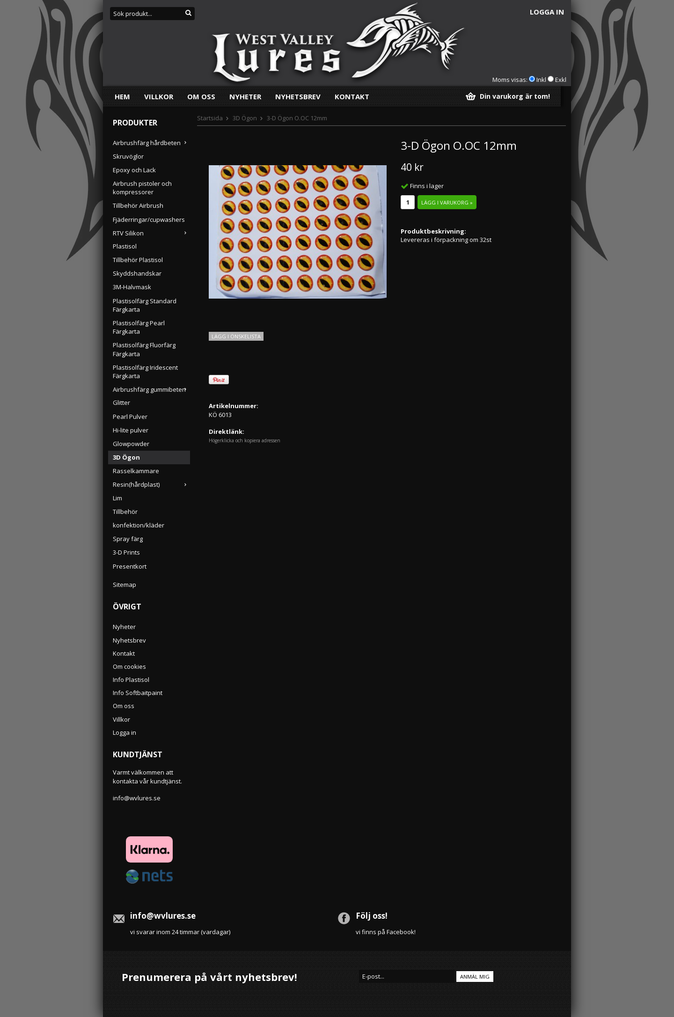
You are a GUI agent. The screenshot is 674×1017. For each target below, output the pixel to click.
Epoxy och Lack (134, 170)
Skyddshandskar (137, 273)
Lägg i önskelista (236, 336)
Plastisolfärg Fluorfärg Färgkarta (144, 349)
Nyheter (245, 96)
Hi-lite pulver (130, 430)
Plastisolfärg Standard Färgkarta (144, 305)
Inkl (541, 79)
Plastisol (125, 246)
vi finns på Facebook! (386, 932)
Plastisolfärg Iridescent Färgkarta (145, 371)
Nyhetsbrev (298, 96)
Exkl (560, 79)
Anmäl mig (475, 976)
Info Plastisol (131, 679)
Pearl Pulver (130, 416)
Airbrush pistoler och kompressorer (142, 187)
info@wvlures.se (137, 798)
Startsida (210, 118)
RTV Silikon (151, 233)
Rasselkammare (136, 471)
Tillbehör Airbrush (138, 205)
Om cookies (129, 666)
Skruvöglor (128, 156)
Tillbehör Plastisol (138, 260)
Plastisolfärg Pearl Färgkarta (139, 327)
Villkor (158, 96)
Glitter (121, 402)
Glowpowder (131, 443)
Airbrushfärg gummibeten (151, 389)
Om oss (201, 96)
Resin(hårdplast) (151, 484)
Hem (122, 96)
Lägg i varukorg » (447, 202)
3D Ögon (126, 457)
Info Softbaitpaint (137, 692)
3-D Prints (126, 552)
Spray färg (128, 538)
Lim (117, 498)
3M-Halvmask (132, 287)
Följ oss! (372, 915)
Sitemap (124, 584)
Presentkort (130, 566)
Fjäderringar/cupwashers (149, 219)
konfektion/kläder (138, 525)
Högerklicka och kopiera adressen (244, 440)
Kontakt (352, 96)
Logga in (547, 11)
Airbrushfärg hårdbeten (151, 143)
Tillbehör (125, 511)
